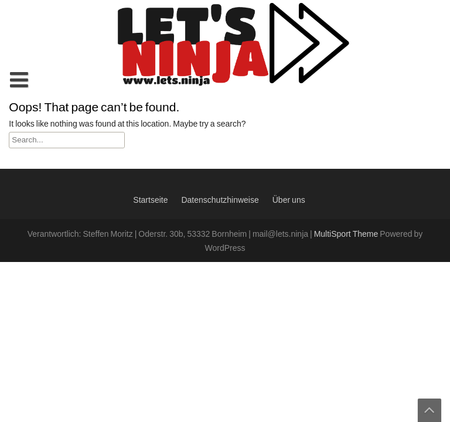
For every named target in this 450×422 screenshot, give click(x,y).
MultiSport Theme (347, 234)
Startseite (150, 200)
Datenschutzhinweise (219, 200)
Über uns (288, 200)
